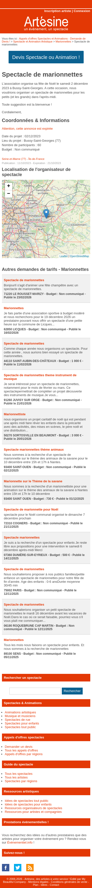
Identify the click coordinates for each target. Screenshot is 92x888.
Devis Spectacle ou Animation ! (46, 57)
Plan (35, 884)
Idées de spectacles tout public (27, 801)
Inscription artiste (57, 11)
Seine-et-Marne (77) (14, 158)
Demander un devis (19, 747)
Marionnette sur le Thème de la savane (33, 481)
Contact (54, 884)
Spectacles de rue (17, 720)
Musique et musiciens (20, 716)
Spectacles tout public (20, 727)
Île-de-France (36, 158)
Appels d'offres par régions (24, 754)
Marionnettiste (15, 414)
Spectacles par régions (21, 781)
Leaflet (64, 256)
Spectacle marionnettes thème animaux (34, 449)
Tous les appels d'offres (21, 750)
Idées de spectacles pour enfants (28, 804)
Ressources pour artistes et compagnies (33, 812)
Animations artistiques (20, 712)
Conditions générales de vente (69, 881)
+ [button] (8, 186)
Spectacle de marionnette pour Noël (31, 509)
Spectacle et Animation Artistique (33, 41)
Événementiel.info (19, 842)
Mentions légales (38, 881)
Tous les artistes (16, 777)
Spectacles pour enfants (22, 723)
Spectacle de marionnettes (24, 280)
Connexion (82, 11)
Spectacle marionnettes (22, 537)
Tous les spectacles (19, 774)
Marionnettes (63, 41)
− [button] (8, 194)
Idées (44, 884)
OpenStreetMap (79, 256)
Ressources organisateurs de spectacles (33, 808)
